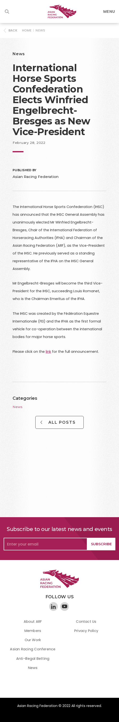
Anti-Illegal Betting (32, 658)
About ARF (33, 621)
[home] (59, 11)
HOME (27, 30)
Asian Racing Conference (32, 649)
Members (32, 630)
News (40, 30)
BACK (13, 30)
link (48, 351)
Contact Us (86, 621)
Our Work (33, 640)
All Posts (62, 422)
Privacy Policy (86, 630)
